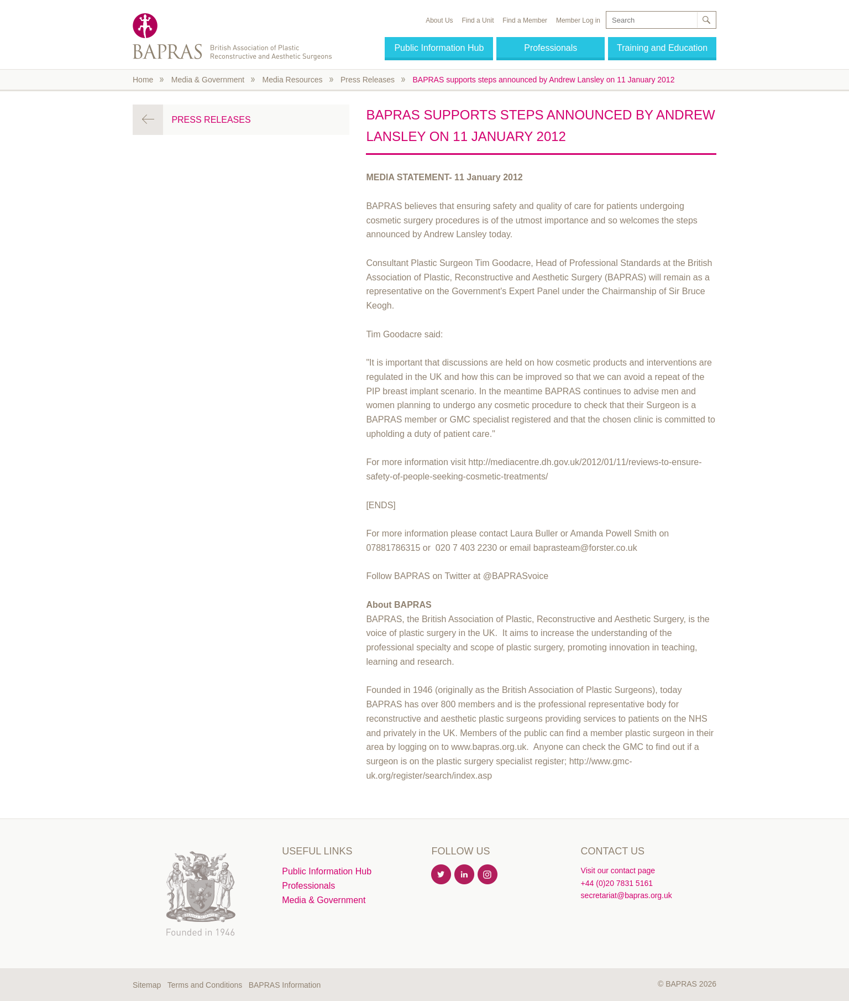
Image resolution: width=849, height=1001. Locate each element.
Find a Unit (478, 20)
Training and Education (662, 48)
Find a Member (524, 20)
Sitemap (147, 985)
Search (706, 20)
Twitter (441, 874)
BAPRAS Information (285, 985)
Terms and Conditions (204, 985)
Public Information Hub (439, 48)
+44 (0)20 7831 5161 (617, 883)
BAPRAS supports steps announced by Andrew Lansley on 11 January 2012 (543, 79)
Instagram (488, 874)
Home (143, 79)
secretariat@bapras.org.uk (626, 895)
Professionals (550, 48)
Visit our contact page (618, 870)
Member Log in (578, 20)
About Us (439, 20)
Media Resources (293, 79)
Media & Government (207, 79)
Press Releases (367, 79)
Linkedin (464, 874)
